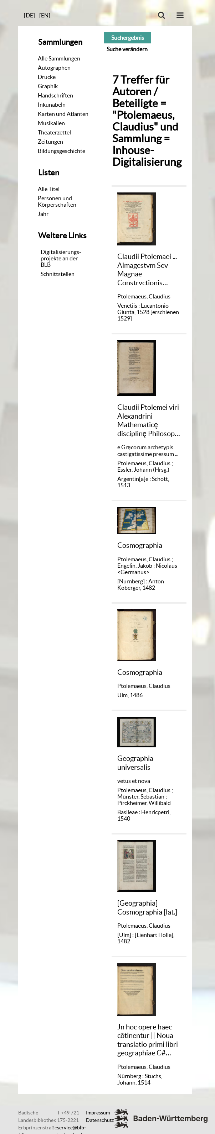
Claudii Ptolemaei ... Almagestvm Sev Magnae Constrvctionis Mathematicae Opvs (148, 269)
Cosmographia (139, 545)
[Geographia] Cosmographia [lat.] (147, 907)
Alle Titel (49, 189)
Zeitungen (50, 141)
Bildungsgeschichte (61, 151)
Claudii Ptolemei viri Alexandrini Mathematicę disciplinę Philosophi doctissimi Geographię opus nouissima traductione (148, 420)
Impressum (98, 1113)
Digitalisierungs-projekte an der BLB (61, 258)
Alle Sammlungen (59, 58)
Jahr (43, 214)
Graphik (48, 86)
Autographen (54, 67)
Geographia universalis (135, 762)
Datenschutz (100, 1120)
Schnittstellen (58, 274)
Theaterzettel (54, 132)
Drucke (47, 77)
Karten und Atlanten (63, 114)
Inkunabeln (52, 104)
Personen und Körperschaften (57, 201)
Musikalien (51, 123)
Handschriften (55, 95)
